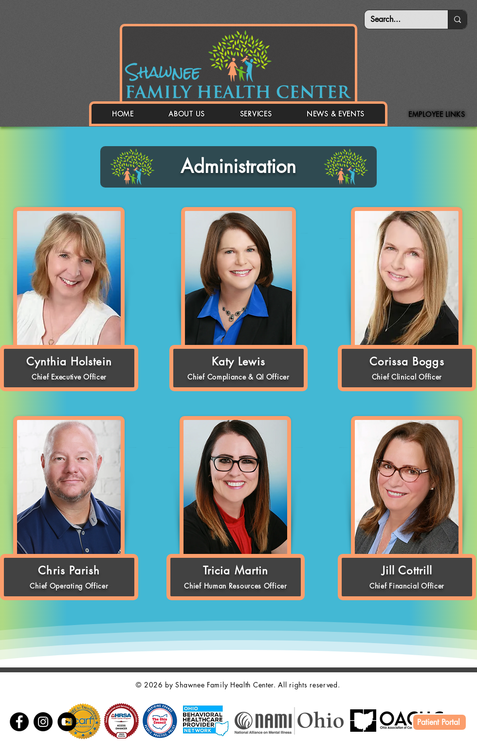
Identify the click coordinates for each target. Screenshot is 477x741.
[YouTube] (66, 721)
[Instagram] (43, 721)
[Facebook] (19, 721)
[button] (186, 114)
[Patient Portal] (439, 722)
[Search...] (398, 19)
